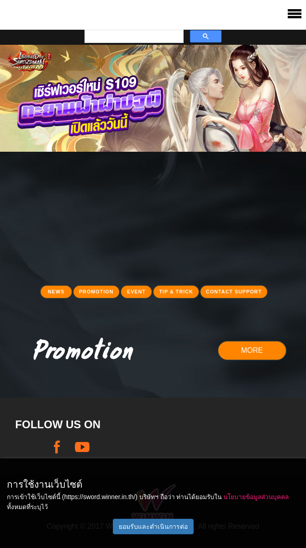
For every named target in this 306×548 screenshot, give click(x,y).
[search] (133, 36)
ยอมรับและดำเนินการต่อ (153, 526)
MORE (252, 350)
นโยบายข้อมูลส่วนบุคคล (256, 496)
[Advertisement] (153, 216)
